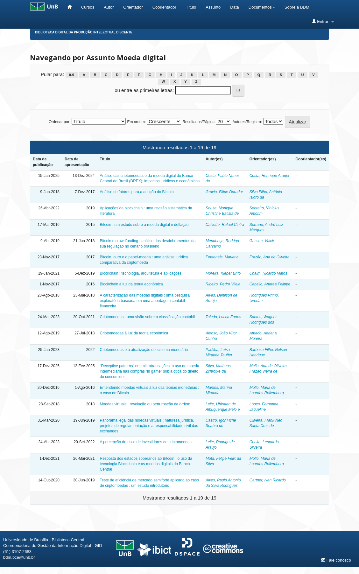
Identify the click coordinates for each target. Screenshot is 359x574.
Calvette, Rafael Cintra (225, 224)
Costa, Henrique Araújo (269, 175)
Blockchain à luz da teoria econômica (131, 284)
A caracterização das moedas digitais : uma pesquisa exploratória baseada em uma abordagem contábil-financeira (145, 300)
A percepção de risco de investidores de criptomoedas (145, 442)
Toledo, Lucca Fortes (223, 317)
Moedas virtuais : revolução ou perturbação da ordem (145, 404)
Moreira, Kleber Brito (223, 273)
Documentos (262, 7)
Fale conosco (336, 560)
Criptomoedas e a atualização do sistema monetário (144, 349)
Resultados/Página (198, 122)
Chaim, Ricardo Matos (268, 273)
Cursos (87, 7)
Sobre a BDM (297, 7)
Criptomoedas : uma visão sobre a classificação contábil (147, 317)
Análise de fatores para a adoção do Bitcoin (136, 192)
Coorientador (164, 7)
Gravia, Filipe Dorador (224, 192)
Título (191, 7)
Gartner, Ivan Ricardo (268, 480)
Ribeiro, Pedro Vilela (223, 284)
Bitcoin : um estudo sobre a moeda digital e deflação (144, 224)
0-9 (71, 75)
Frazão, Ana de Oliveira (270, 257)
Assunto (213, 7)
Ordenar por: (59, 122)
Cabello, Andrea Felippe (270, 284)
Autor (109, 7)
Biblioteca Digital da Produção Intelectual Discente (83, 32)
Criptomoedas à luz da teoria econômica (134, 333)
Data (234, 7)
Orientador (133, 7)
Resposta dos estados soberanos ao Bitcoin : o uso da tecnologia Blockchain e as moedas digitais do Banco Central (146, 464)
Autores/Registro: (247, 122)
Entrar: (323, 21)
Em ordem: (136, 122)
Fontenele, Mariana (222, 257)
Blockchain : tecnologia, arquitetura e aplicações (140, 273)
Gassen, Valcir (262, 241)
